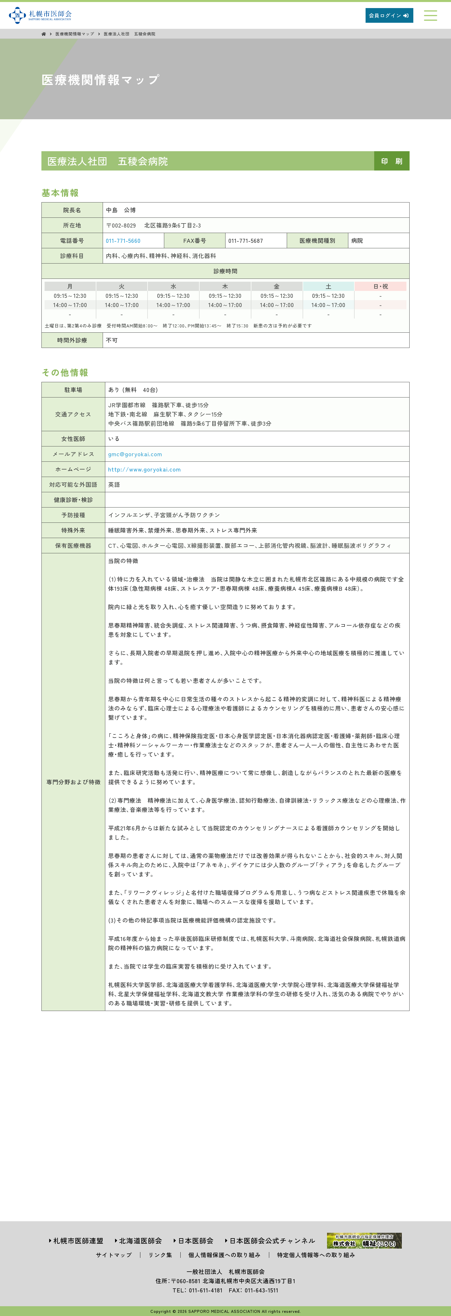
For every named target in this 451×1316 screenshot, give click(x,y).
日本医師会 (196, 1240)
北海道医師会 (140, 1240)
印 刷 (392, 161)
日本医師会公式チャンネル (272, 1240)
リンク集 (160, 1255)
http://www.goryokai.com (144, 469)
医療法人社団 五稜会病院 (130, 34)
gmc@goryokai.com (135, 454)
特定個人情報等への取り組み (316, 1255)
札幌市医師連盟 (78, 1240)
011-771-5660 (123, 240)
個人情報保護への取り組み (224, 1255)
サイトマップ (114, 1255)
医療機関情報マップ (76, 34)
